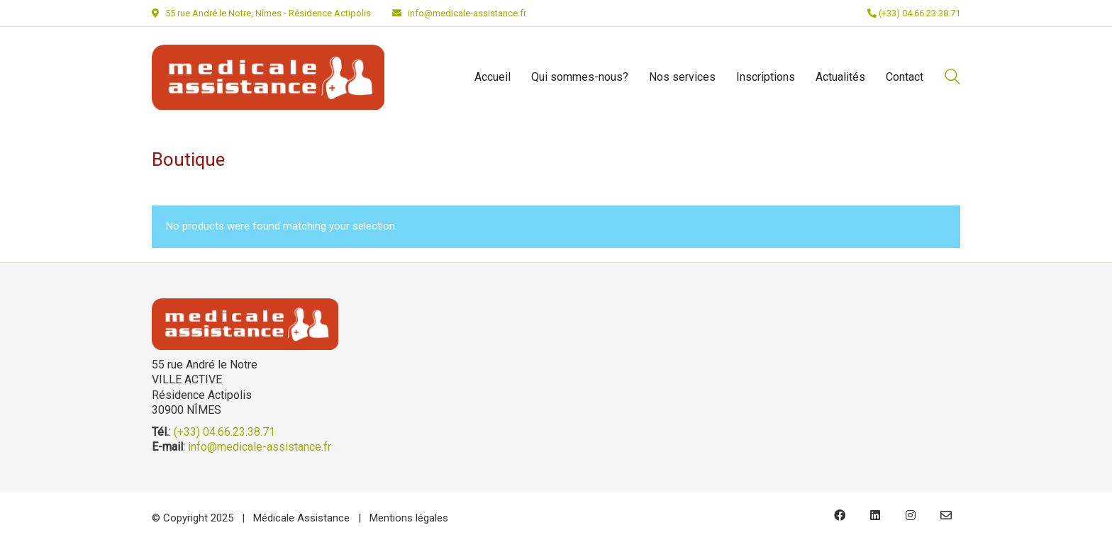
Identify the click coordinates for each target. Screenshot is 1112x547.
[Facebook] (839, 515)
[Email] (946, 515)
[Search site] (952, 79)
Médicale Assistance (301, 518)
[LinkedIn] (875, 515)
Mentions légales (408, 518)
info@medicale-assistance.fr (467, 13)
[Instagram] (910, 515)
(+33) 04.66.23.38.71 (913, 13)
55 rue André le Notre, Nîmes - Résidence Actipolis (268, 13)
